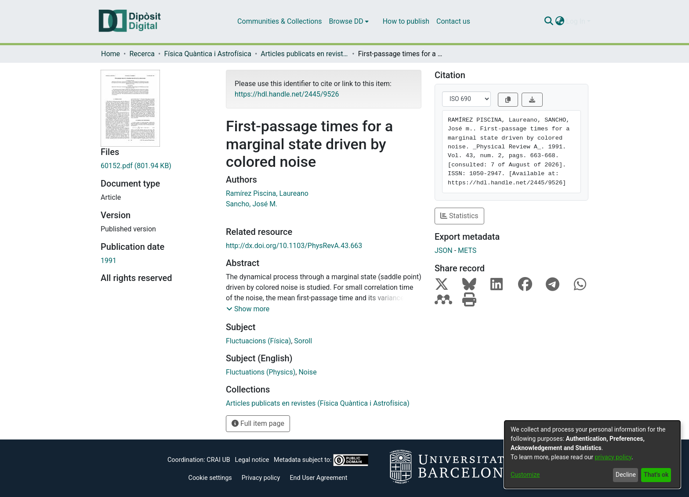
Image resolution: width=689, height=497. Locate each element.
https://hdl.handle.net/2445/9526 (287, 94)
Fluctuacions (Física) (258, 341)
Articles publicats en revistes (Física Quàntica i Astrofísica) (304, 54)
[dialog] (592, 454)
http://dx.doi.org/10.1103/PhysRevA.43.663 (294, 245)
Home (110, 54)
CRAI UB (218, 460)
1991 (108, 260)
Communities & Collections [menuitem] (279, 21)
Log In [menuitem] (575, 21)
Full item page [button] (258, 423)
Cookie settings (210, 478)
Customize (525, 474)
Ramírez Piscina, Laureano (267, 193)
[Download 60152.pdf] (157, 166)
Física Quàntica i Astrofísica (207, 54)
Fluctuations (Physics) (260, 372)
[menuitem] (349, 21)
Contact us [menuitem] (453, 21)
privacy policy (613, 457)
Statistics (459, 216)
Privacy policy (261, 478)
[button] (248, 309)
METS (467, 250)
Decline (626, 474)
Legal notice (252, 460)
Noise (307, 372)
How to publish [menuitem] (406, 21)
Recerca (142, 54)
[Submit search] (548, 21)
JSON (444, 250)
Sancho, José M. (251, 204)
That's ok (656, 474)
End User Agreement (318, 478)
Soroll (303, 341)
